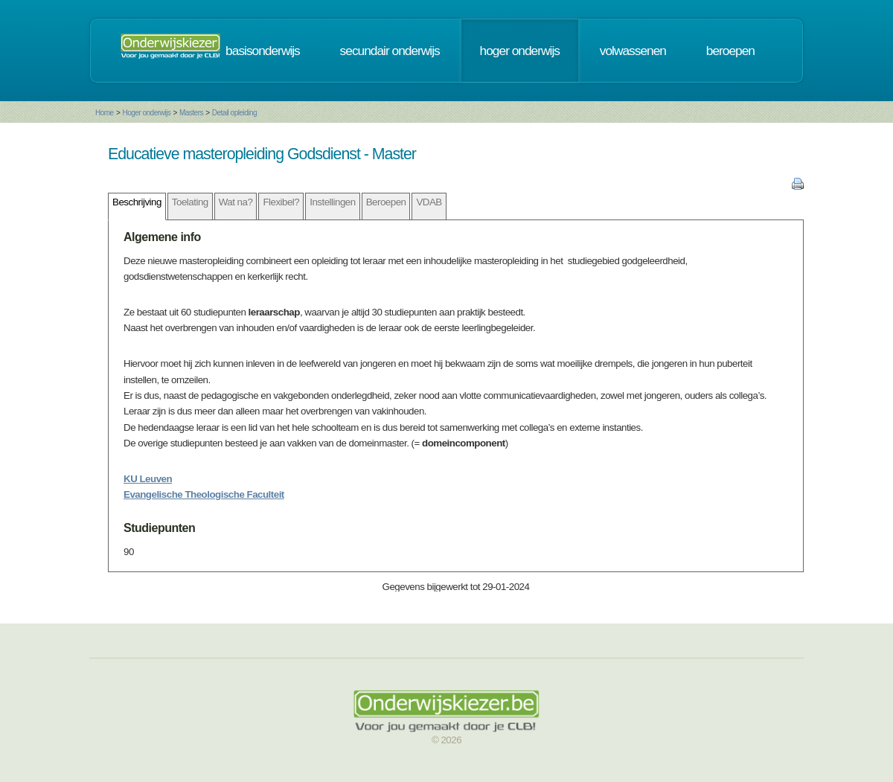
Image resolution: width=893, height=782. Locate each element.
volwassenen (633, 50)
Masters (191, 113)
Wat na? (236, 202)
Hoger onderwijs (146, 113)
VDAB (428, 202)
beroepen (730, 50)
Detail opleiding (234, 113)
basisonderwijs (262, 50)
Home (104, 113)
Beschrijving (136, 202)
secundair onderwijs (390, 50)
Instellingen (332, 202)
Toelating (190, 202)
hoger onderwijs (520, 50)
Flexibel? (281, 202)
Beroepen (386, 202)
